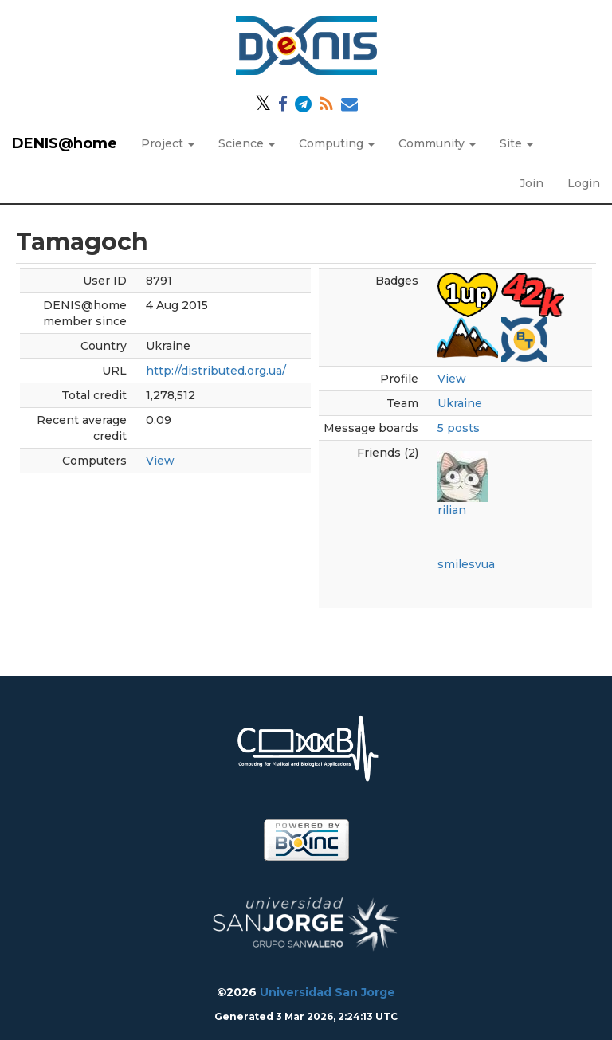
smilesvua (466, 564)
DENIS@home (64, 143)
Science (246, 143)
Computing (337, 143)
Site (516, 143)
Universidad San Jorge (327, 992)
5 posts (458, 428)
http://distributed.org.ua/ (216, 370)
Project (167, 143)
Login (583, 183)
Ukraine (459, 403)
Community (437, 143)
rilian (451, 510)
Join (531, 183)
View (160, 460)
